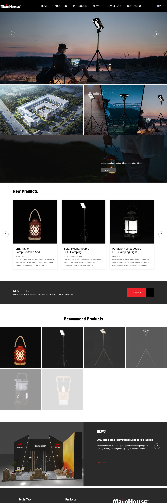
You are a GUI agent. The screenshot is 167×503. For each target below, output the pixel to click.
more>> (108, 170)
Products (80, 6)
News (96, 6)
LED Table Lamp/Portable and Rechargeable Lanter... (30, 250)
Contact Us (134, 6)
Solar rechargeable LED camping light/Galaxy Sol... (76, 250)
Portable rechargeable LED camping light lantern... (126, 250)
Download (114, 6)
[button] (12, 34)
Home (44, 6)
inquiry (138, 292)
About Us (61, 6)
